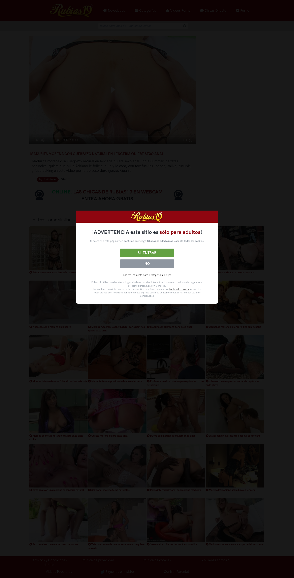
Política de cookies (179, 289)
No (147, 263)
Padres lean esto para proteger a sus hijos (147, 275)
